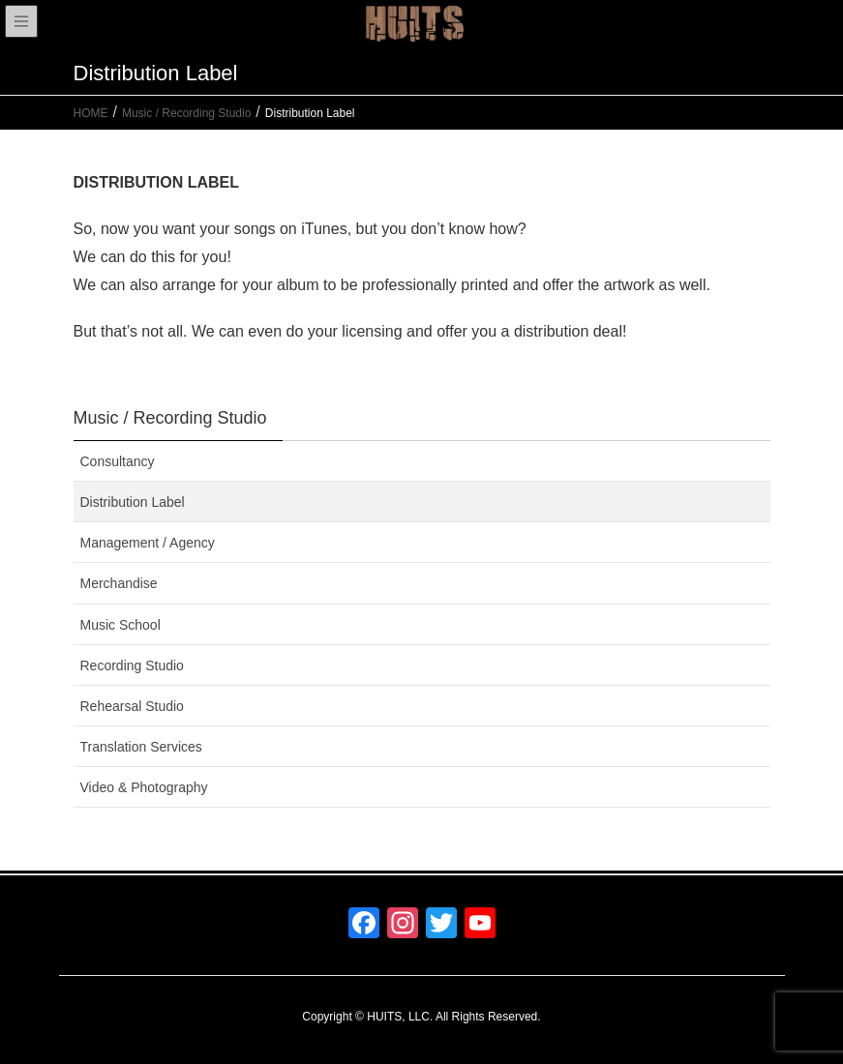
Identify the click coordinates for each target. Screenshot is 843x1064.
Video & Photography (144, 787)
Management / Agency (147, 542)
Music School (120, 625)
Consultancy (117, 461)
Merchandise (119, 583)
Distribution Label (132, 502)
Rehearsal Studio (132, 706)
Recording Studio (132, 665)
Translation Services (141, 746)
